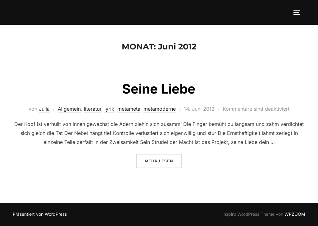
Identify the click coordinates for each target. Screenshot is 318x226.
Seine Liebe (158, 89)
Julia (44, 109)
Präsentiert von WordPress (40, 214)
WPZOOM (294, 214)
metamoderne (159, 109)
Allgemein (69, 109)
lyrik (109, 109)
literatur (92, 109)
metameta (128, 109)
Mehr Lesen (163, 160)
